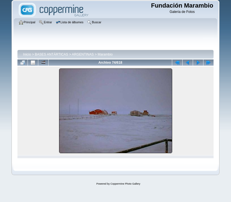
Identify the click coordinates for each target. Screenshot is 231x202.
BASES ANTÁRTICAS (51, 54)
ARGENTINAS (83, 54)
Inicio (27, 54)
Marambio (105, 54)
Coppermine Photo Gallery (125, 183)
